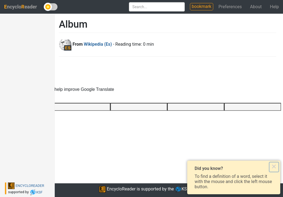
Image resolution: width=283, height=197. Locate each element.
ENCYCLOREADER (26, 186)
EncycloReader (117, 189)
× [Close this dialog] (273, 167)
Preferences (230, 6)
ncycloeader (20, 7)
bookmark (202, 6)
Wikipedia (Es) (98, 44)
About (256, 6)
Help (274, 6)
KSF (36, 192)
